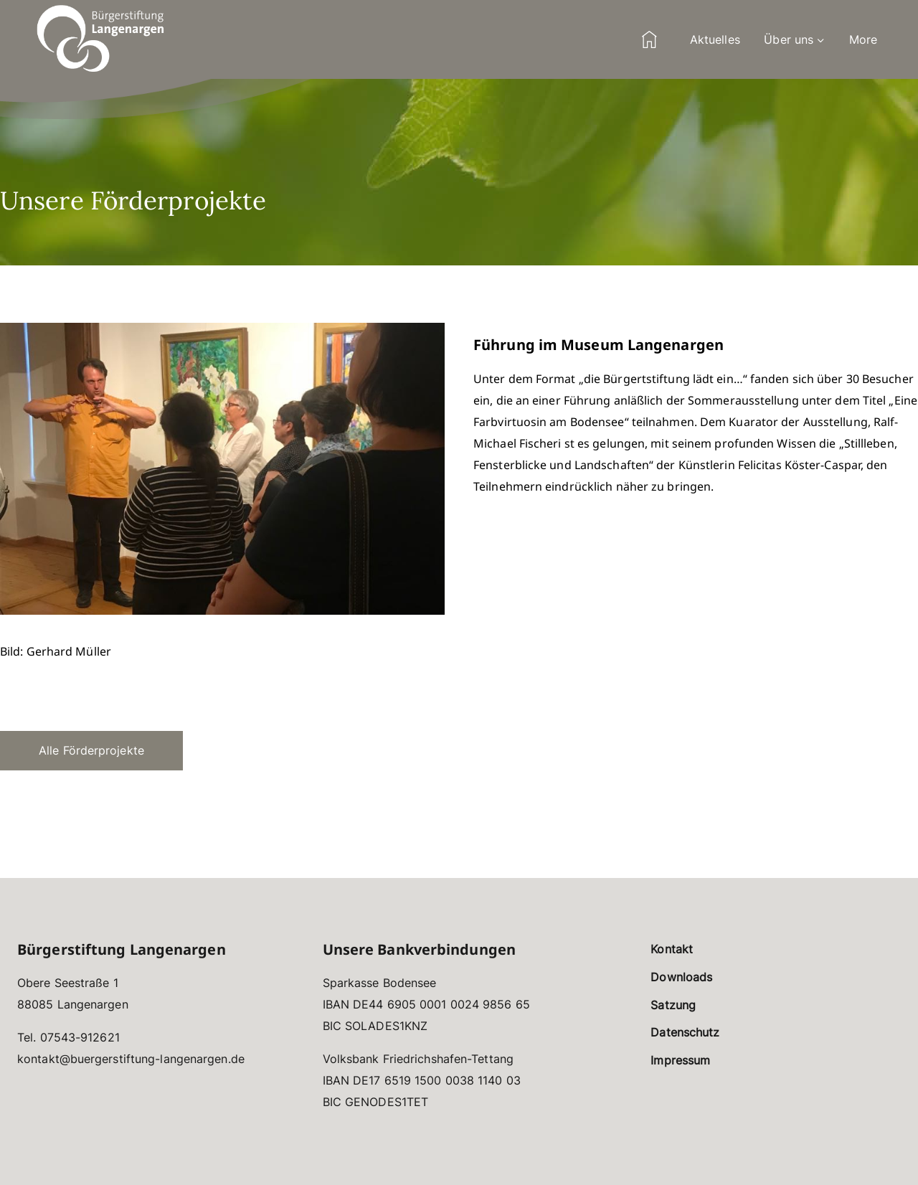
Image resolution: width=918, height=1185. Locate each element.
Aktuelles (715, 39)
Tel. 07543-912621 (68, 1037)
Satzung (673, 1005)
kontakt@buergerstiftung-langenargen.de (131, 1059)
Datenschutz (684, 1032)
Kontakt (671, 949)
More (863, 39)
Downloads (681, 977)
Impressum (680, 1060)
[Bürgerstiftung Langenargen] (100, 39)
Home (649, 39)
